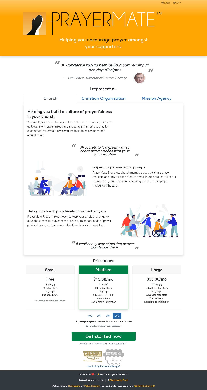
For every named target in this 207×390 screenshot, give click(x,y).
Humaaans (74, 385)
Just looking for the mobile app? (103, 366)
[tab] (50, 99)
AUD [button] (90, 315)
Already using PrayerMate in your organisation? (103, 343)
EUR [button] (99, 315)
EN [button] (176, 2)
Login (165, 2)
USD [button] (117, 315)
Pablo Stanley (92, 385)
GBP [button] (108, 315)
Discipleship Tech (118, 380)
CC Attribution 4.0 (144, 385)
